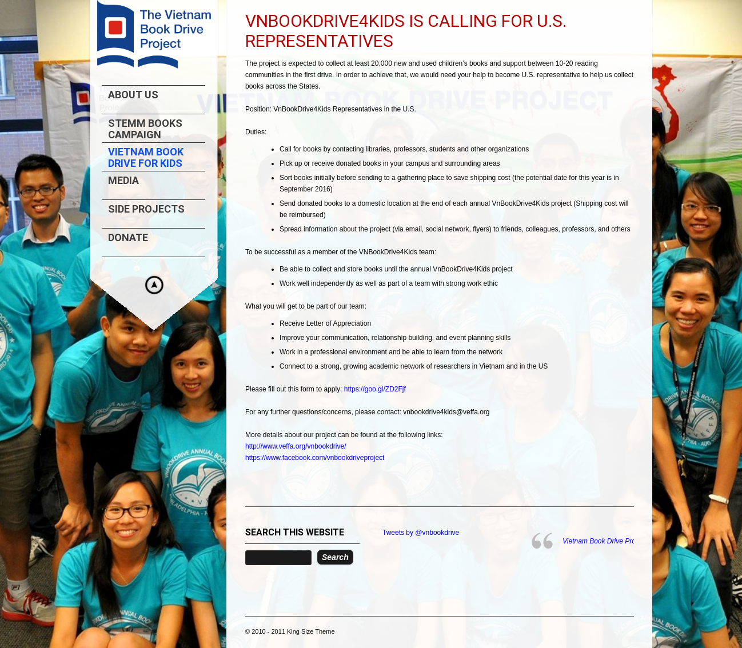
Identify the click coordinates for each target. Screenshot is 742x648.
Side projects (146, 209)
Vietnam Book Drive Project (605, 541)
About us (133, 95)
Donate (128, 237)
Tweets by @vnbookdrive (420, 533)
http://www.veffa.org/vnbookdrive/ (295, 446)
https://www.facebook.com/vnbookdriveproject (314, 458)
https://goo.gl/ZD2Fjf (375, 389)
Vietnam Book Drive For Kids (145, 157)
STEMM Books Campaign (145, 129)
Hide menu (154, 285)
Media (123, 180)
